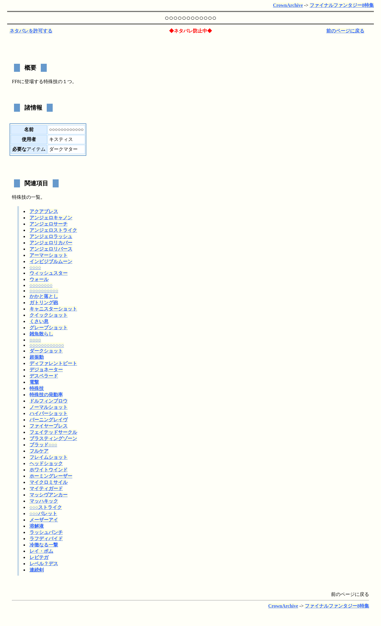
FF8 (16, 81)
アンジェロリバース (50, 248)
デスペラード (43, 375)
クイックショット (48, 315)
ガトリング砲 (43, 302)
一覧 (35, 197)
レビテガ (39, 557)
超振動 (36, 357)
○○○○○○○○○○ (43, 290)
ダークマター (63, 149)
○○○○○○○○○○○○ (46, 345)
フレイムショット (48, 457)
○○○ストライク (45, 507)
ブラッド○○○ (43, 444)
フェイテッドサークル (53, 432)
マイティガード (46, 488)
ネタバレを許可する (31, 30)
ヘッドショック (46, 463)
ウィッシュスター (48, 273)
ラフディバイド (46, 538)
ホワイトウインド (48, 469)
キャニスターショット (53, 308)
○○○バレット (43, 513)
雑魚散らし (41, 333)
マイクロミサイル (48, 482)
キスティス (61, 139)
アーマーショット (48, 255)
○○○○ (35, 267)
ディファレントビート (53, 363)
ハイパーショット (48, 413)
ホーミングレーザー (50, 476)
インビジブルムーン (50, 261)
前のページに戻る (345, 30)
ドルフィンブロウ (48, 400)
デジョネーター (46, 369)
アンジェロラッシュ (50, 236)
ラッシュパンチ (46, 532)
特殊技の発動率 (46, 394)
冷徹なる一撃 (43, 544)
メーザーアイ (43, 519)
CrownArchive (288, 5)
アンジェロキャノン (50, 217)
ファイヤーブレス (48, 425)
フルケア (39, 450)
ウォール (39, 279)
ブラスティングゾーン (53, 438)
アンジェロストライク (53, 230)
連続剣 (36, 569)
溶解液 (36, 526)
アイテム (36, 149)
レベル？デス (43, 563)
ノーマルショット (48, 407)
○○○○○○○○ (40, 285)
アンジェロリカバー (50, 242)
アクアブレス (43, 211)
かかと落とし (43, 296)
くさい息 (39, 321)
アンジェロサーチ (48, 223)
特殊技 (50, 81)
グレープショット (48, 327)
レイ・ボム (41, 551)
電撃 (34, 382)
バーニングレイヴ (48, 419)
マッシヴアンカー (48, 494)
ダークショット (46, 350)
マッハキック (43, 501)
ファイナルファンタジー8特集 (342, 5)
